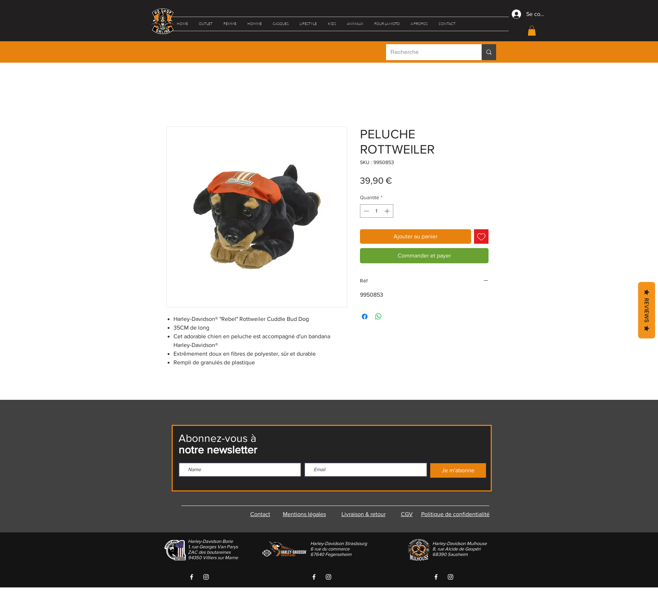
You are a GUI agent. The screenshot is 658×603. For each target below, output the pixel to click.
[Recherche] (428, 52)
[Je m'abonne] (458, 470)
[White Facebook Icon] (191, 577)
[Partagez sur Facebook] (364, 316)
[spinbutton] (376, 211)
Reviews (646, 310)
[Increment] (387, 211)
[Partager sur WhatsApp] (378, 316)
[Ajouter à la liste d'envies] (481, 236)
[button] (205, 24)
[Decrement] (365, 211)
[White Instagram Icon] (206, 577)
